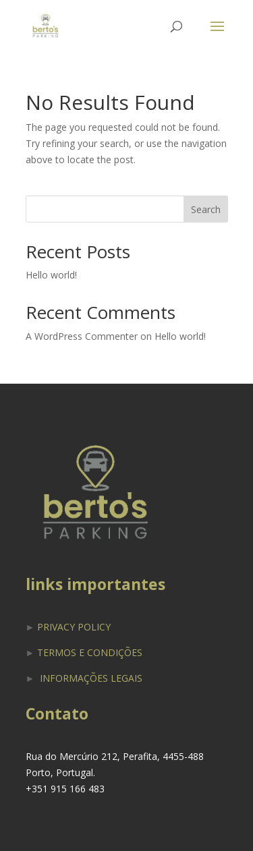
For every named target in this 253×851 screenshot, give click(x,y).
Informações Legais (91, 678)
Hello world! (51, 274)
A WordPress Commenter (82, 336)
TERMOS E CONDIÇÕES (89, 652)
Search (206, 209)
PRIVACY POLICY (74, 626)
